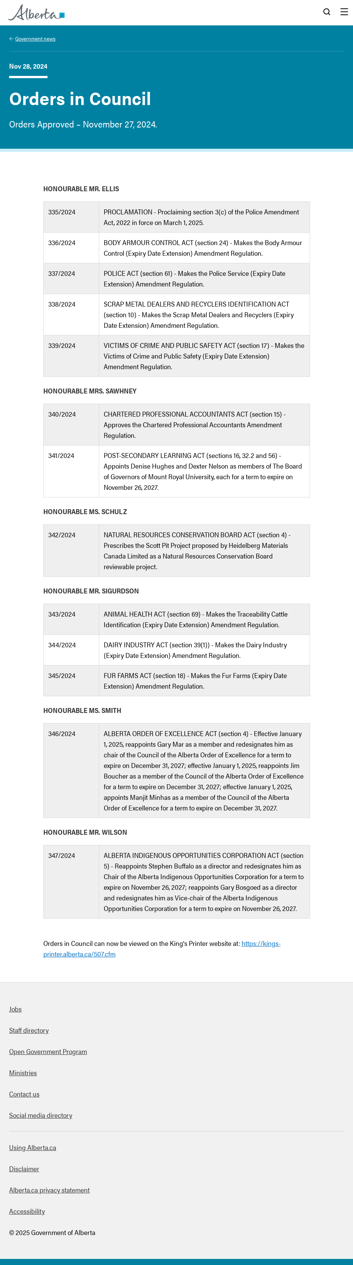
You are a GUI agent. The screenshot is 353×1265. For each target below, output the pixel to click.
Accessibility (27, 1211)
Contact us (24, 1093)
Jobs (15, 1008)
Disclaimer (24, 1168)
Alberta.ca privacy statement (49, 1189)
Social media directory (40, 1115)
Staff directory (29, 1030)
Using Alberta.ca (32, 1147)
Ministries (23, 1072)
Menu (344, 12)
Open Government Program (48, 1051)
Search (327, 12)
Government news (35, 38)
